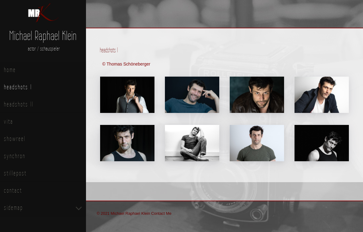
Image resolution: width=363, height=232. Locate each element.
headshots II (18, 104)
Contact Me (161, 213)
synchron (14, 156)
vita (8, 121)
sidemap (13, 207)
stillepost (15, 173)
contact (13, 190)
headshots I (18, 87)
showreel (14, 138)
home (10, 70)
